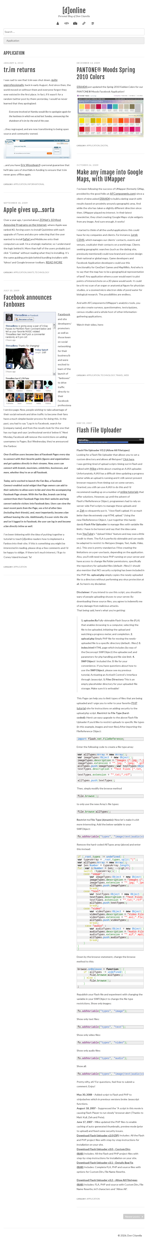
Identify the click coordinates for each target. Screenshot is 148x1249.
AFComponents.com (121, 193)
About (61, 23)
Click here (128, 459)
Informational (32, 182)
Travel (114, 373)
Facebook (63, 314)
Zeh (82, 509)
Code (68, 23)
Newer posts (134, 1216)
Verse (86, 23)
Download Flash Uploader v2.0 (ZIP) (98, 1132)
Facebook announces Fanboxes (28, 301)
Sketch (80, 23)
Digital (101, 144)
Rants (28, 270)
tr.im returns (19, 70)
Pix (74, 23)
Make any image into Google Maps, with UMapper (110, 176)
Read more (40, 260)
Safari (14, 237)
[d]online (74, 11)
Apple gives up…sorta (29, 210)
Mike (92, 468)
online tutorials (128, 491)
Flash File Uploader (99, 430)
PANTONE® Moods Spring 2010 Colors (106, 73)
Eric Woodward (29, 163)
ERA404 (81, 86)
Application (19, 182)
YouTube (87, 531)
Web (120, 373)
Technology (104, 373)
